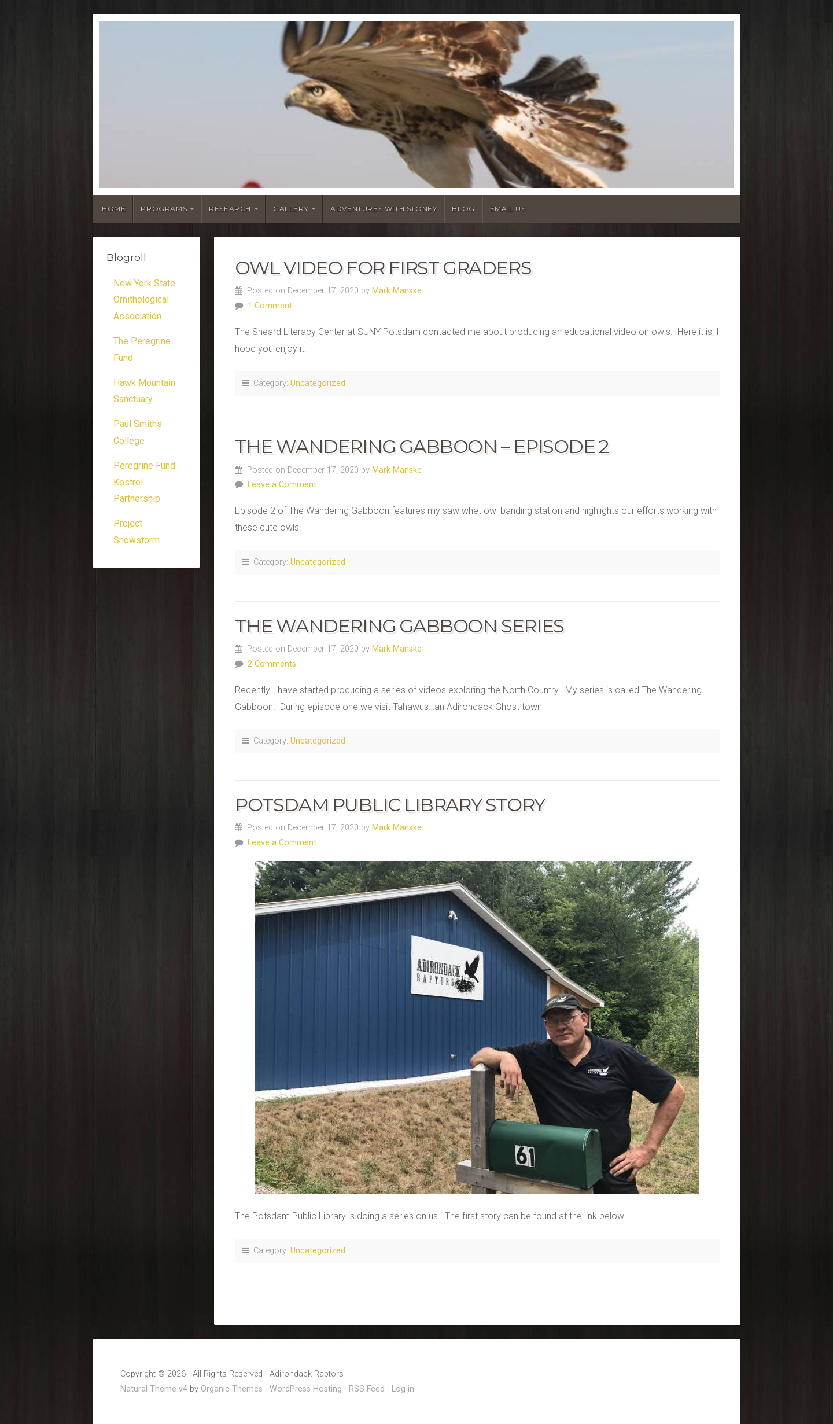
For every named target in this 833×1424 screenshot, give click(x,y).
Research (230, 208)
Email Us (508, 208)
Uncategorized (317, 383)
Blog (463, 208)
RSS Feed (367, 1389)
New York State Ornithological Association (144, 300)
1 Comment (270, 306)
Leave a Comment (282, 485)
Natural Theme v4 (153, 1389)
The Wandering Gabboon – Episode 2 (422, 446)
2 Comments (272, 664)
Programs (164, 208)
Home (114, 208)
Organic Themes (232, 1389)
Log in (403, 1389)
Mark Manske (397, 291)
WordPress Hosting (306, 1389)
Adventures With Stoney (383, 208)
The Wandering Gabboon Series (399, 626)
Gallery (290, 208)
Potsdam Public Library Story (390, 804)
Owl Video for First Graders (383, 267)
